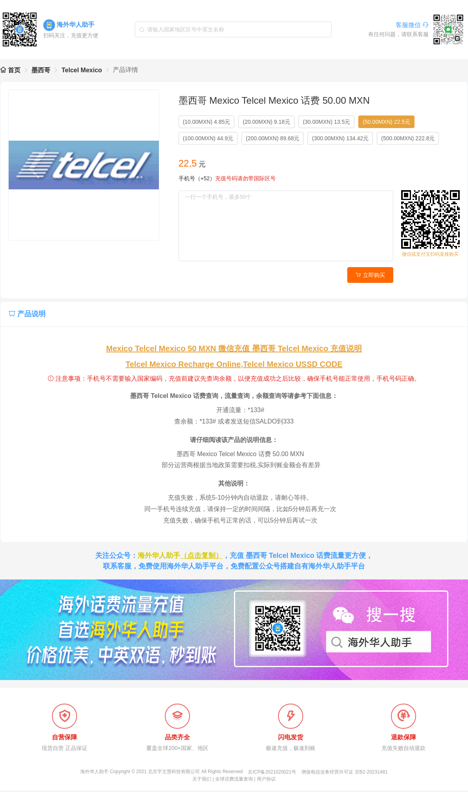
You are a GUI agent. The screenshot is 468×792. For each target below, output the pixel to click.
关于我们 (201, 780)
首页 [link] (10, 70)
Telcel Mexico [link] (81, 70)
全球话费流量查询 (234, 780)
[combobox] (233, 29)
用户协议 (266, 780)
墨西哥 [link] (40, 70)
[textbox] (233, 29)
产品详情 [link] (125, 69)
